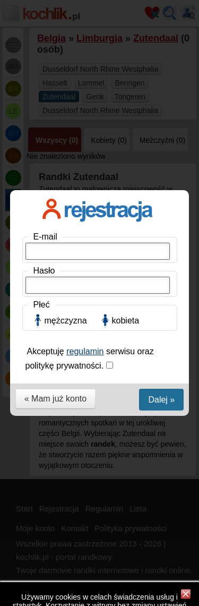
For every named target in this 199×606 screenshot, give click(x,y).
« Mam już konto (55, 304)
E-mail (45, 142)
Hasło (44, 176)
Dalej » (161, 305)
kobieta (126, 226)
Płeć (41, 210)
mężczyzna (66, 226)
